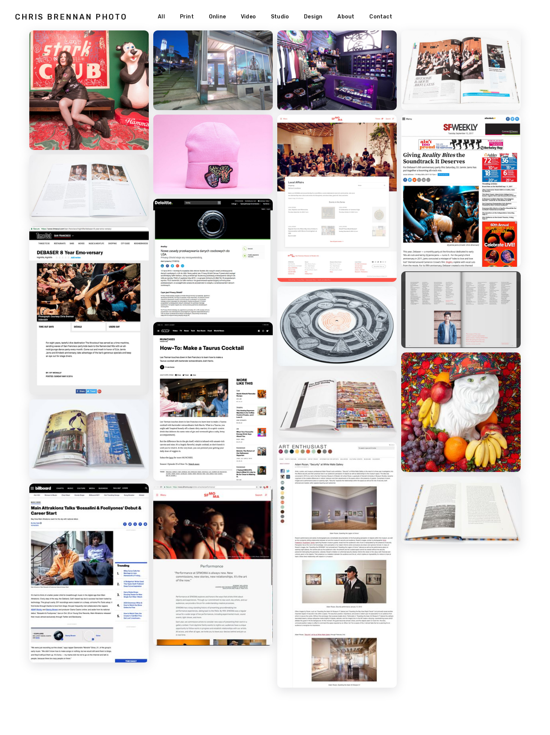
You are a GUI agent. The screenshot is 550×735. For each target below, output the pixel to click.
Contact (380, 17)
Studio (280, 17)
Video (248, 17)
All (161, 17)
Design (313, 17)
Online (217, 17)
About (345, 17)
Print (187, 17)
